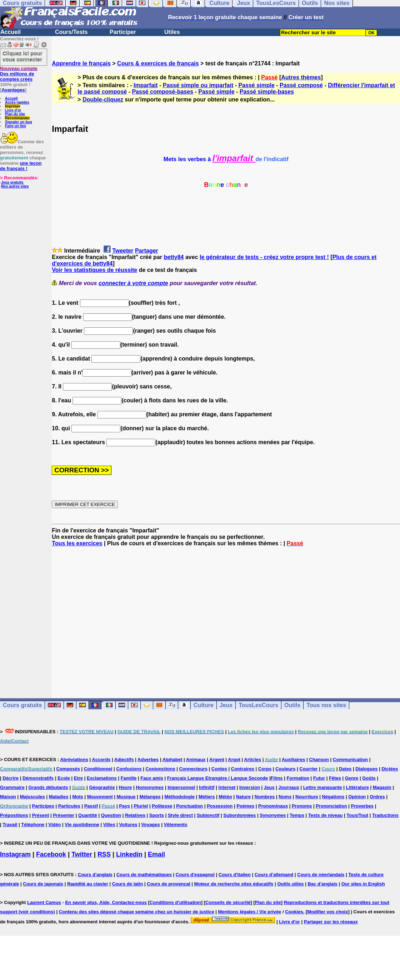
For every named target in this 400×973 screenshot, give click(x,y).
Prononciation (331, 806)
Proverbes (362, 806)
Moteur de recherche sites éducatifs (234, 884)
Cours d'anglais (95, 874)
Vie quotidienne (82, 824)
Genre (352, 778)
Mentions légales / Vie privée (249, 911)
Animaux (196, 759)
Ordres (377, 796)
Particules (69, 806)
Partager (146, 251)
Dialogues (366, 768)
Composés (68, 768)
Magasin (382, 787)
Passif (91, 806)
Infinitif (206, 787)
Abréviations (74, 759)
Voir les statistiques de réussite (94, 270)
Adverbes (148, 759)
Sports (156, 815)
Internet (227, 787)
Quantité (87, 815)
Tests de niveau (325, 815)
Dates (345, 768)
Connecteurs (193, 768)
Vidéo (54, 824)
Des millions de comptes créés (19, 74)
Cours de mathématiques (144, 874)
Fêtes (335, 778)
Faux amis (151, 778)
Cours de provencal (168, 884)
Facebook (51, 854)
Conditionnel (98, 768)
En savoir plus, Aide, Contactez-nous (106, 902)
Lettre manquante (322, 787)
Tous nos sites (326, 705)
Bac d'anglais (322, 884)
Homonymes (150, 787)
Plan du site (15, 114)
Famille (129, 778)
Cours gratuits (22, 705)
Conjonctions (160, 768)
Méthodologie (180, 796)
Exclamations (102, 778)
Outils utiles (290, 884)
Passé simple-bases (267, 92)
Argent (216, 759)
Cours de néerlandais (320, 874)
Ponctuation (189, 806)
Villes (109, 824)
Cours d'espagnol (195, 874)
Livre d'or (13, 110)
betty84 (174, 257)
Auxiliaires (293, 759)
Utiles (172, 32)
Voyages (150, 824)
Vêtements (176, 824)
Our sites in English (363, 884)
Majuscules (32, 796)
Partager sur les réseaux (331, 921)
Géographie (102, 787)
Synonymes (273, 815)
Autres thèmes (301, 77)
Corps (265, 768)
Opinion (357, 796)
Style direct (180, 815)
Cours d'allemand (274, 874)
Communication (350, 759)
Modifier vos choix (327, 911)
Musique (126, 796)
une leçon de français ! (20, 165)
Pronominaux (273, 806)
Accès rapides (17, 102)
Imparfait (146, 85)
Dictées (389, 768)
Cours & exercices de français (158, 63)
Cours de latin (127, 884)
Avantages (13, 90)
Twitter (81, 854)
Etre (78, 778)
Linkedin (129, 854)
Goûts (369, 778)
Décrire (10, 778)
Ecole (64, 778)
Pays (124, 806)
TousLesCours (258, 705)
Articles (252, 759)
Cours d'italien (235, 874)
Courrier (308, 768)
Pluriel (141, 806)
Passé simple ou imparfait (198, 85)
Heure (125, 787)
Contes (219, 768)
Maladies (59, 796)
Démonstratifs (38, 778)
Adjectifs (124, 759)
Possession (219, 806)
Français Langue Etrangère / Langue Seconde (217, 778)
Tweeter (122, 251)
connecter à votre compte (133, 283)
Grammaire (12, 787)
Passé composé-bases (162, 92)
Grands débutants (48, 787)
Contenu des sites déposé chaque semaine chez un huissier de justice (136, 911)
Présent (40, 815)
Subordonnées (239, 815)
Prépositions (14, 815)
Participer (123, 32)
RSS (104, 854)
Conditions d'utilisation (175, 902)
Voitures (128, 824)
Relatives (135, 815)
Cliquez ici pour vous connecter (22, 56)
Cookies (294, 911)
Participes (43, 806)
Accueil (10, 32)
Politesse (162, 806)
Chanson (319, 759)
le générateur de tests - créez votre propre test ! (264, 257)
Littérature (357, 787)
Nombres (265, 796)
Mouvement (100, 796)
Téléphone (32, 824)
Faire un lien (15, 126)
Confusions (129, 768)
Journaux (288, 787)
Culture (204, 705)
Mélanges (149, 796)
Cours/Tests (71, 32)
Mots (77, 796)
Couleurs (285, 768)
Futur (319, 778)
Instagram (15, 854)
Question (111, 815)
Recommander (17, 118)
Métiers (207, 796)
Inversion (249, 787)
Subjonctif (208, 815)
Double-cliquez (102, 99)
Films (277, 778)
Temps (297, 815)
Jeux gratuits (12, 182)
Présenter (63, 815)
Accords (101, 759)
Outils (292, 705)
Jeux (226, 705)
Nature (243, 796)
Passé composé (301, 85)
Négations (333, 796)
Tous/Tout (357, 815)
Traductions (385, 815)
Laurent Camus (44, 902)
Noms (285, 796)
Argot (234, 759)
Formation (297, 778)
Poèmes (245, 806)
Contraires (242, 768)
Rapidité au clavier (87, 884)
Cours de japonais (43, 884)
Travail (9, 824)
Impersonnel (181, 787)
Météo (225, 796)
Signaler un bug (18, 122)
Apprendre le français (81, 63)
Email (156, 854)
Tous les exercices (77, 543)
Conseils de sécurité (227, 902)
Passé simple (256, 85)
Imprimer (12, 106)
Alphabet (172, 759)
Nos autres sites (15, 186)
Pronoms (302, 806)
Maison (8, 796)
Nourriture (306, 796)
